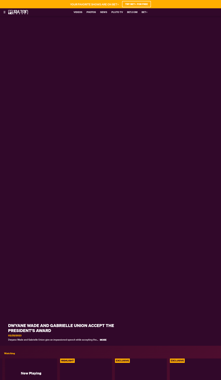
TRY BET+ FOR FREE (136, 4)
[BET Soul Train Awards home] (18, 13)
